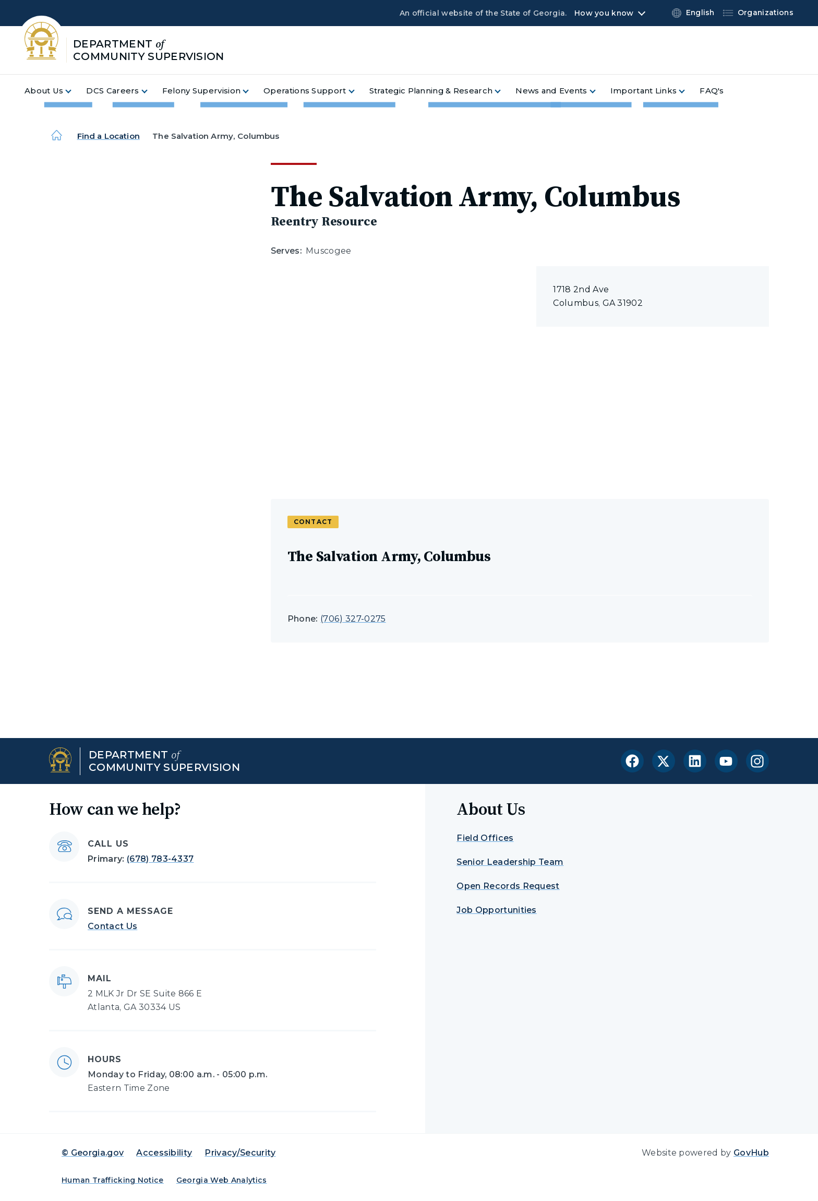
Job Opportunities (496, 910)
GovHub (751, 1153)
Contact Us (112, 926)
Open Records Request (507, 886)
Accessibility (164, 1153)
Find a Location (108, 136)
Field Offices (484, 838)
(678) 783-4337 (160, 859)
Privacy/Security (239, 1153)
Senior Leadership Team (509, 862)
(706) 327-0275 (353, 619)
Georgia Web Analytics (221, 1180)
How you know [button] (603, 13)
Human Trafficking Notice (113, 1180)
